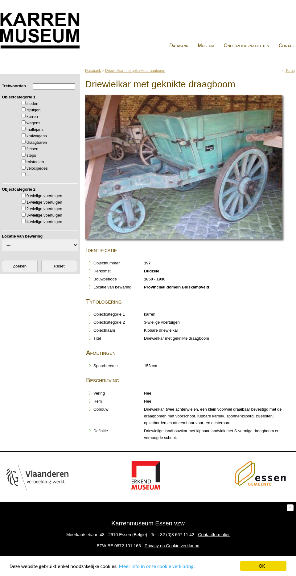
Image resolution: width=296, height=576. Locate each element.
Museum (206, 45)
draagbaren (37, 142)
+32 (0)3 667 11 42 (176, 534)
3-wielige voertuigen (44, 215)
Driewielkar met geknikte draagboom (135, 70)
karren (32, 116)
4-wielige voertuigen (44, 221)
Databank (178, 45)
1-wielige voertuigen (44, 202)
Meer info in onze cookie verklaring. (157, 566)
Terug (290, 70)
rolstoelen (35, 162)
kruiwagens (37, 136)
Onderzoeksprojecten (246, 45)
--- (29, 174)
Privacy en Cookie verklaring (172, 545)
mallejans (35, 129)
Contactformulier (214, 534)
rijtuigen (34, 110)
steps (31, 155)
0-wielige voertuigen (44, 195)
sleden (32, 103)
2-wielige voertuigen (44, 208)
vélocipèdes (37, 168)
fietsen (32, 149)
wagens (33, 123)
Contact (287, 45)
